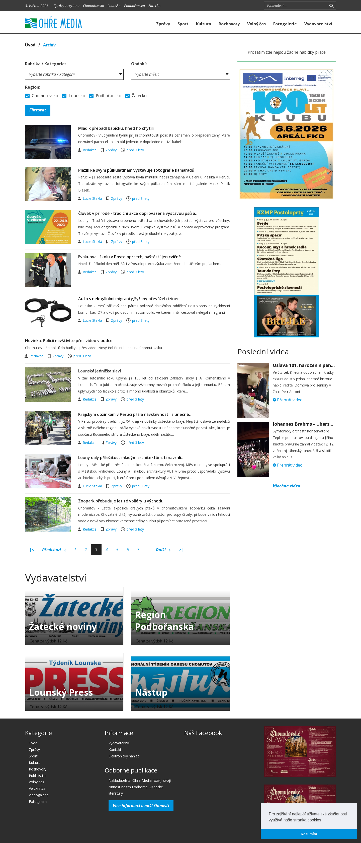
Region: (32, 87)
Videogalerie (39, 795)
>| (181, 549)
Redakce (90, 150)
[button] (323, 820)
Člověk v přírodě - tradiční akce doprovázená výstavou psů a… (138, 213)
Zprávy (163, 24)
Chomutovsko (93, 5)
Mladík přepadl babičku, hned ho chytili (116, 128)
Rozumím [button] (309, 834)
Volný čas (256, 24)
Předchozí (54, 550)
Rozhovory (229, 24)
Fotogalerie (285, 24)
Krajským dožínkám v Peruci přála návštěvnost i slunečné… (135, 414)
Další (163, 550)
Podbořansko (134, 5)
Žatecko (154, 5)
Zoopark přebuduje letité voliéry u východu (120, 501)
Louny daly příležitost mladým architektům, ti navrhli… (131, 457)
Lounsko (114, 5)
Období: (139, 64)
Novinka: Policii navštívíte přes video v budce (69, 340)
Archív (49, 45)
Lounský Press (61, 692)
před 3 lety (135, 150)
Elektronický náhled (124, 756)
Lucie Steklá (93, 198)
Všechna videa (286, 486)
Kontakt (115, 749)
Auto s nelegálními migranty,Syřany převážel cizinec (128, 298)
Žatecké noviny (63, 626)
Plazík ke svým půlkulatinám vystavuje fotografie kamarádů (136, 170)
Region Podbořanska (164, 620)
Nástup (151, 692)
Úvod (30, 45)
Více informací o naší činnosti (141, 805)
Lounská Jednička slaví (99, 371)
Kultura (203, 24)
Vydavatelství (318, 24)
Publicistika (38, 775)
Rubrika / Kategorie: (45, 64)
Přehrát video (288, 400)
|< (31, 549)
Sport (183, 24)
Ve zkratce (37, 788)
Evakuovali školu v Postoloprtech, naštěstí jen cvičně (129, 257)
